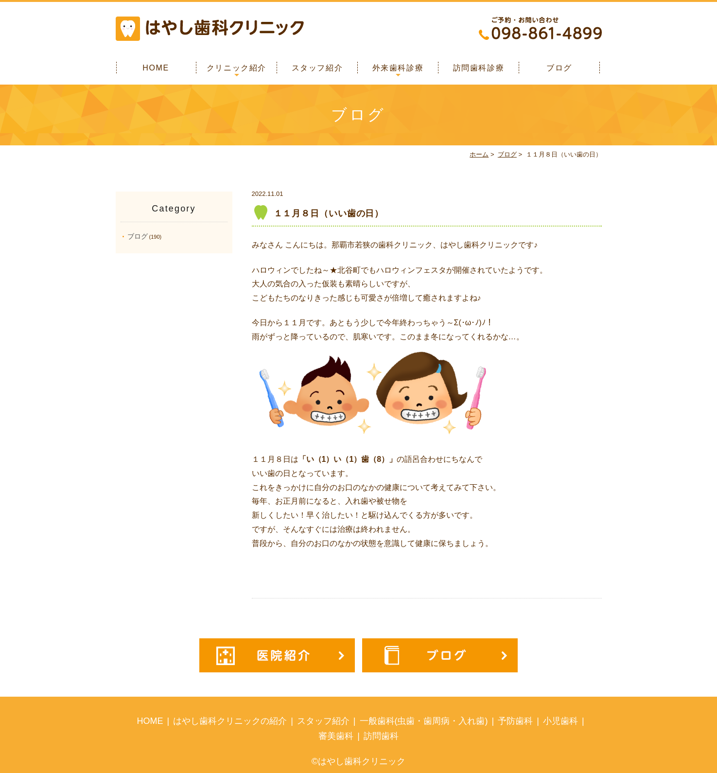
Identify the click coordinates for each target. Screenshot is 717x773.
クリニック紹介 (236, 68)
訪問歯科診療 (479, 68)
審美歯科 (335, 736)
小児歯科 (560, 721)
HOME (155, 68)
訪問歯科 (381, 736)
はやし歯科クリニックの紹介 (230, 721)
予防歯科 (515, 721)
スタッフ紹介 (317, 68)
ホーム (479, 154)
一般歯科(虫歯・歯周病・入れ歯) (424, 721)
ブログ (559, 68)
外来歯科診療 (398, 68)
